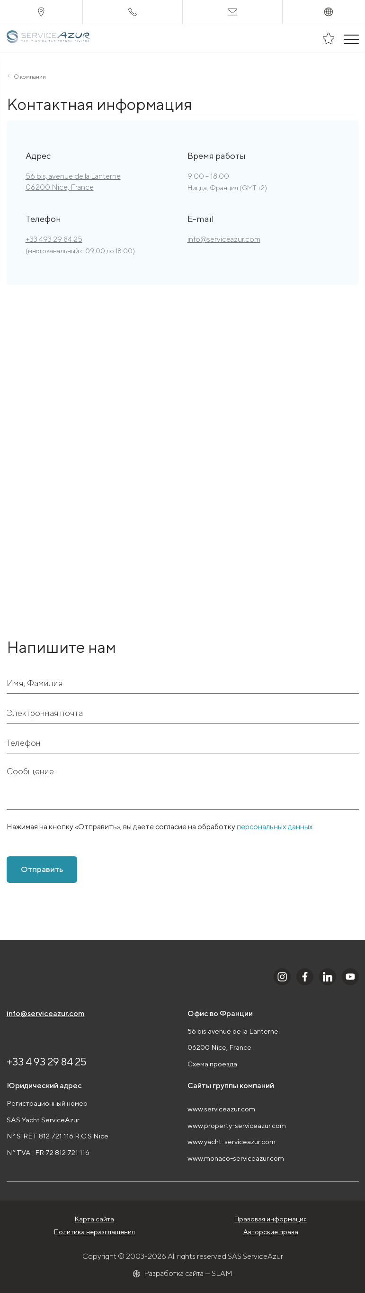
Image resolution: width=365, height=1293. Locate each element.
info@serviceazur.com (223, 239)
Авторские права (270, 1232)
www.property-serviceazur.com (236, 1125)
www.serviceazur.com (221, 1109)
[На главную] (49, 38)
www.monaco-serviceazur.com (235, 1158)
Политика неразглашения (94, 1232)
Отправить (42, 869)
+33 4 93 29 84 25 (47, 1061)
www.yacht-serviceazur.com (231, 1141)
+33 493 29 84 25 (54, 239)
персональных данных (275, 826)
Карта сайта (94, 1219)
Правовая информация (270, 1219)
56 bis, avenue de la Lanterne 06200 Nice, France (73, 181)
